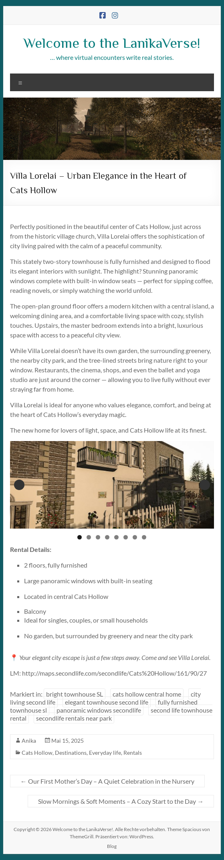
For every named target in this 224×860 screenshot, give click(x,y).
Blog (112, 846)
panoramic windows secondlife (99, 710)
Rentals (132, 752)
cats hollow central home (147, 694)
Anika (29, 740)
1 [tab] (79, 537)
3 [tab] (98, 537)
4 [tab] (107, 537)
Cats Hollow (37, 752)
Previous (19, 485)
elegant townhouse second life (106, 702)
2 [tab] (89, 537)
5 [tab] (116, 537)
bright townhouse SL (74, 694)
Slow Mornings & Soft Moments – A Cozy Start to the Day (121, 801)
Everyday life (105, 752)
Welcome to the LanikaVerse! (111, 42)
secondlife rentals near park (74, 718)
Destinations (71, 752)
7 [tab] (135, 537)
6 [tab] (125, 537)
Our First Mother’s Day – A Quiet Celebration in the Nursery (107, 781)
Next (205, 485)
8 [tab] (144, 537)
